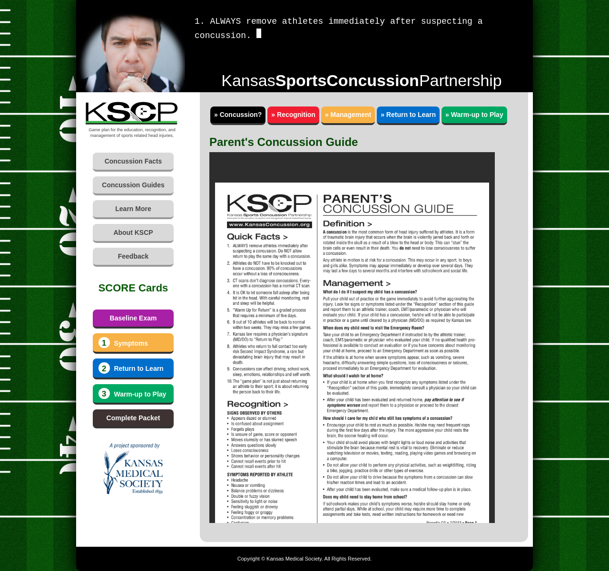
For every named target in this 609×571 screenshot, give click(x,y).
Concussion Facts (133, 161)
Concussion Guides (133, 185)
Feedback (133, 256)
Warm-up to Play (132, 393)
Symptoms (123, 342)
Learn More (133, 209)
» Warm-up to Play (474, 114)
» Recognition (293, 114)
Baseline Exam (133, 318)
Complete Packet (133, 418)
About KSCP (133, 232)
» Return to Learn (408, 114)
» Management (348, 114)
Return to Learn (131, 368)
